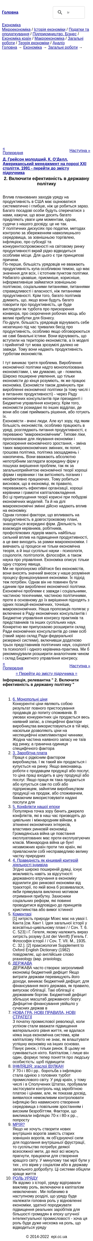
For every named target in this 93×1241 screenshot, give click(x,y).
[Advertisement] (46, 96)
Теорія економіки (33, 43)
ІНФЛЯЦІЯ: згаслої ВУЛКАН (38, 1066)
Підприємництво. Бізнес (54, 34)
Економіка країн (16, 38)
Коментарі (22, 914)
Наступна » (79, 150)
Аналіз (59, 43)
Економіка (11, 25)
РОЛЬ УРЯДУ (25, 1178)
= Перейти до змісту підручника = (46, 673)
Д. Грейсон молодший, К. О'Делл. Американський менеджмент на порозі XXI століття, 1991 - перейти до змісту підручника (44, 166)
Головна (9, 47)
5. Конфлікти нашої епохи (36, 807)
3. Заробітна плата (30, 753)
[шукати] (68, 12)
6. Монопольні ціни (30, 699)
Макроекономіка (49, 38)
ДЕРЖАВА (22, 963)
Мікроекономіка (16, 29)
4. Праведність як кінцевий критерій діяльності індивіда (45, 862)
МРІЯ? (19, 1124)
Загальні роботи (63, 47)
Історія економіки (49, 29)
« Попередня (13, 150)
